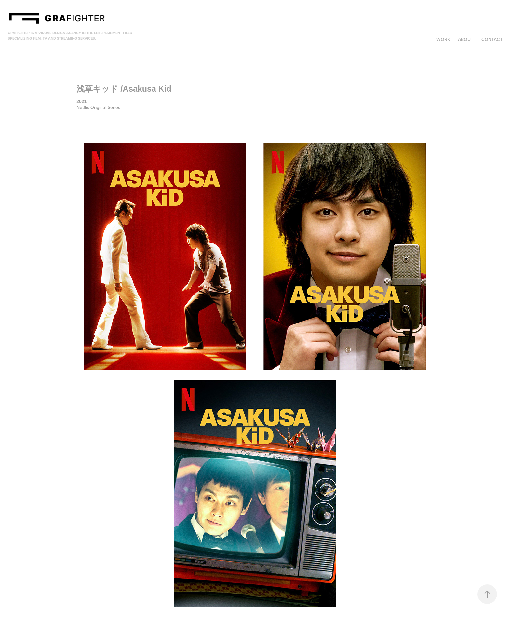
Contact (492, 39)
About (465, 39)
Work (443, 39)
